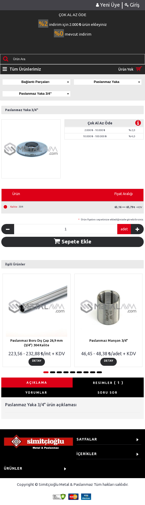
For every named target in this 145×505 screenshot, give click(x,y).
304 (16, 207)
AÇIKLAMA (36, 382)
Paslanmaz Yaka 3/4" (44, 93)
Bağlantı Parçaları (45, 82)
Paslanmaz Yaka (117, 82)
